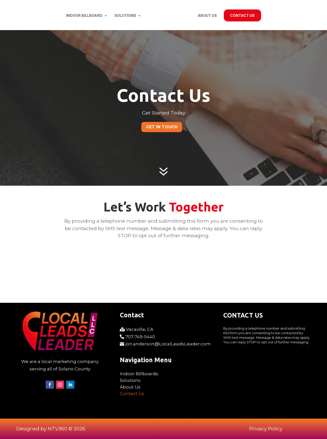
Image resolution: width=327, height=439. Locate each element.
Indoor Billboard (84, 16)
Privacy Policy (265, 429)
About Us (207, 16)
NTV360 (57, 429)
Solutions (125, 16)
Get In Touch (162, 126)
